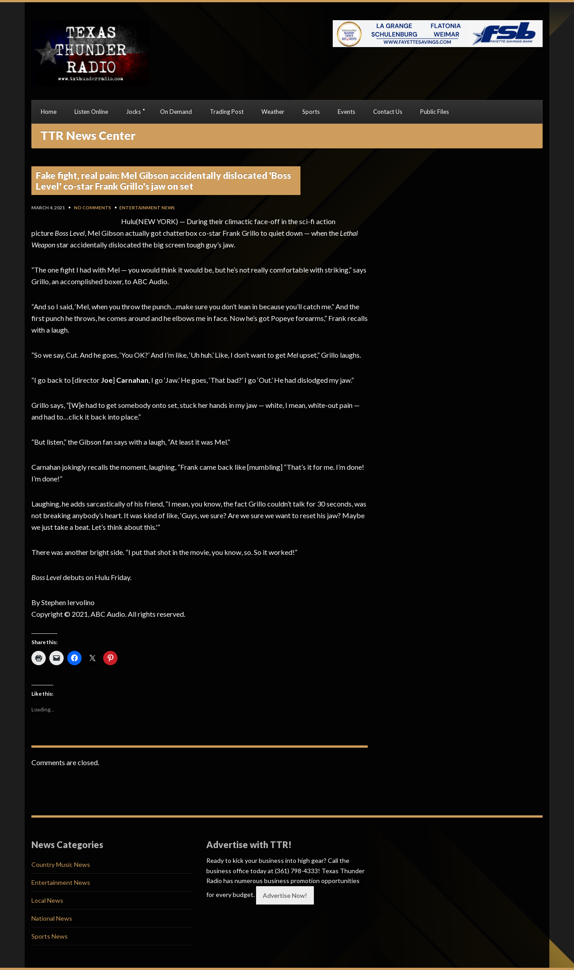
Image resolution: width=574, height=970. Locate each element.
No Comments (92, 207)
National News (51, 918)
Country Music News (60, 864)
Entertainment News (147, 207)
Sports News (49, 936)
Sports (311, 111)
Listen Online (91, 111)
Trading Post (227, 111)
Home (49, 111)
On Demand (176, 111)
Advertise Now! (285, 895)
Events (346, 111)
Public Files (434, 111)
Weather (272, 111)
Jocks (133, 111)
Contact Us (387, 111)
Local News (47, 900)
